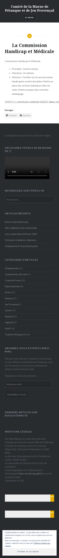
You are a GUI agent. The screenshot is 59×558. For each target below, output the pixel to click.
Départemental (12, 286)
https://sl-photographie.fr (31, 473)
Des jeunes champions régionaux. (20, 240)
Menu (31, 17)
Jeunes (8, 310)
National (9, 316)
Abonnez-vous (16, 394)
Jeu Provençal (11, 304)
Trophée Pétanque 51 (15, 334)
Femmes (9, 298)
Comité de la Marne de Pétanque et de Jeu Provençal (29, 8)
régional (9, 322)
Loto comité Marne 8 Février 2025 (21, 234)
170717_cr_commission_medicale (22, 101)
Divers (8, 292)
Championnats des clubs (16, 274)
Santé (7, 328)
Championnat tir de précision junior (21, 246)
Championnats (12, 268)
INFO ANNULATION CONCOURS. (21, 228)
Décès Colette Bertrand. (16, 222)
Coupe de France (13, 280)
